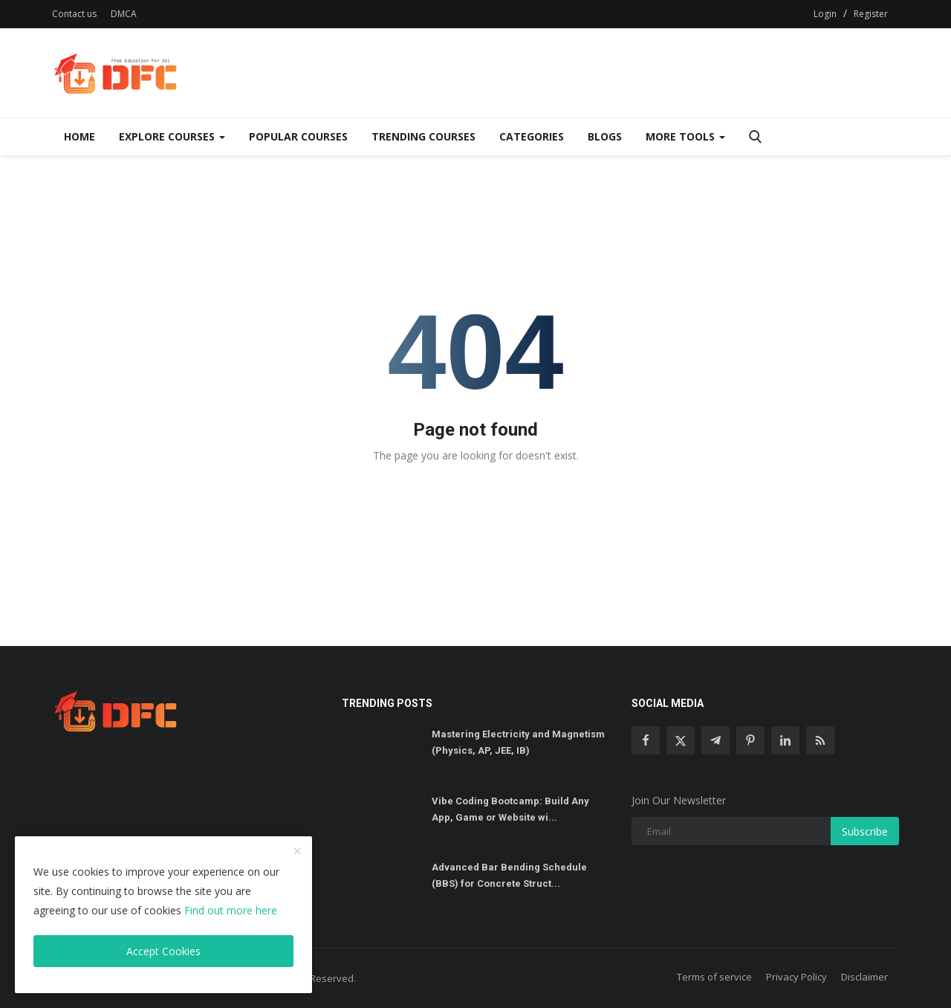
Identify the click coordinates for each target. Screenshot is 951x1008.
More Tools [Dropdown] (685, 136)
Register (871, 13)
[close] (297, 852)
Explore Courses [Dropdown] (172, 136)
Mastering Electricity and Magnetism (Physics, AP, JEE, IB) (518, 742)
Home (79, 136)
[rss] (820, 740)
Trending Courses (423, 136)
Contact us (74, 13)
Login (825, 13)
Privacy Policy (796, 976)
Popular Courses (298, 136)
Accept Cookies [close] (163, 951)
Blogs (605, 136)
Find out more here (230, 910)
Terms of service (714, 976)
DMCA (124, 13)
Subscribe (865, 831)
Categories (531, 136)
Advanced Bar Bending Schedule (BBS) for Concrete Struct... (509, 875)
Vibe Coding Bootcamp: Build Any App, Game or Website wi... (510, 809)
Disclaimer (864, 976)
